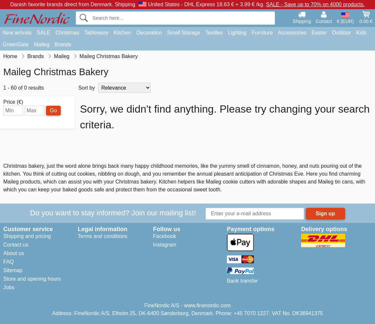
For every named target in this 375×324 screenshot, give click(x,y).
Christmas (67, 32)
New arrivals (17, 32)
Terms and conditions (102, 236)
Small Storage (183, 32)
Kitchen (122, 32)
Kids (361, 32)
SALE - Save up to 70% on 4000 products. (315, 4)
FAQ (8, 262)
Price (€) (13, 102)
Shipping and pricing (27, 236)
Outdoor (341, 32)
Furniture (262, 32)
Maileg (41, 44)
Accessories (292, 32)
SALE (43, 32)
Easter (319, 32)
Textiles (214, 32)
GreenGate (16, 44)
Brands (63, 44)
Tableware (96, 32)
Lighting (237, 32)
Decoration (149, 32)
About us (13, 253)
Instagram (164, 245)
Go (53, 110)
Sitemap (13, 270)
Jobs (8, 287)
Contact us (15, 245)
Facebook (164, 236)
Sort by (86, 88)
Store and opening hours (32, 279)
